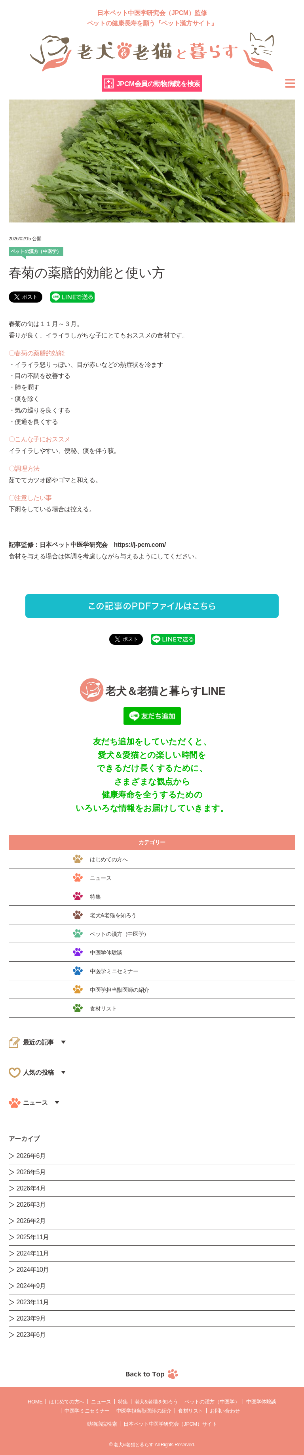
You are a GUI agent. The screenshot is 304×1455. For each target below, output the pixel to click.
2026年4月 (31, 1188)
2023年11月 (33, 1302)
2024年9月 (31, 1285)
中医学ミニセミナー (87, 1410)
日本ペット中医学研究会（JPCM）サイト (170, 1423)
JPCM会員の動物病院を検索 (158, 84)
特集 (123, 1401)
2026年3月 (31, 1204)
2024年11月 (33, 1253)
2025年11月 (33, 1237)
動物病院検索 (102, 1423)
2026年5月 (31, 1172)
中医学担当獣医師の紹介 (143, 1410)
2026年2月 (31, 1220)
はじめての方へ (66, 1401)
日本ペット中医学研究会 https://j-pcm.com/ (103, 544)
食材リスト (190, 1410)
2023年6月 (31, 1334)
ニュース (101, 1401)
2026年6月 (31, 1155)
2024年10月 (33, 1269)
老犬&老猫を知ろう (156, 1401)
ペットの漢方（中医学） (211, 1401)
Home (35, 1401)
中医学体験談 (261, 1401)
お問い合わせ (225, 1410)
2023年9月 (31, 1318)
